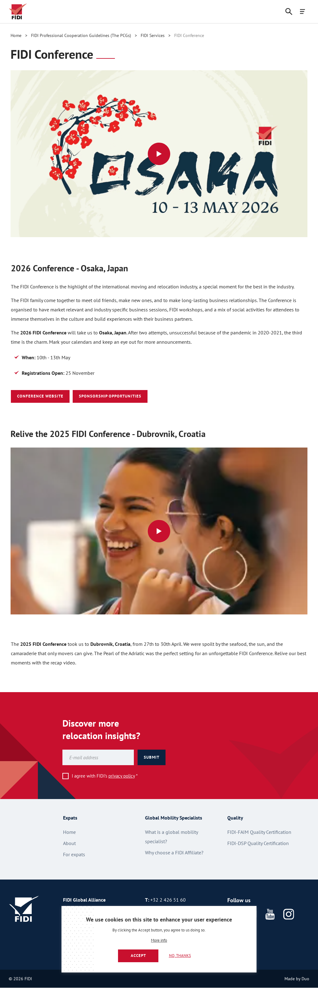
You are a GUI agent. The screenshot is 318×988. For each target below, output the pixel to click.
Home (16, 35)
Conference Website (40, 396)
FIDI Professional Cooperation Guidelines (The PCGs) (81, 35)
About (69, 843)
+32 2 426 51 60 (168, 900)
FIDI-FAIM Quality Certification (259, 832)
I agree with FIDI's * (105, 776)
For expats (74, 854)
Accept (138, 955)
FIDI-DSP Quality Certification (258, 843)
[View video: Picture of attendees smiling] (159, 531)
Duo (305, 978)
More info (159, 940)
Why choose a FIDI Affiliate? (174, 852)
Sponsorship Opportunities (110, 396)
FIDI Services (153, 35)
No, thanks (180, 955)
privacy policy (121, 776)
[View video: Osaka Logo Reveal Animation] (159, 153)
